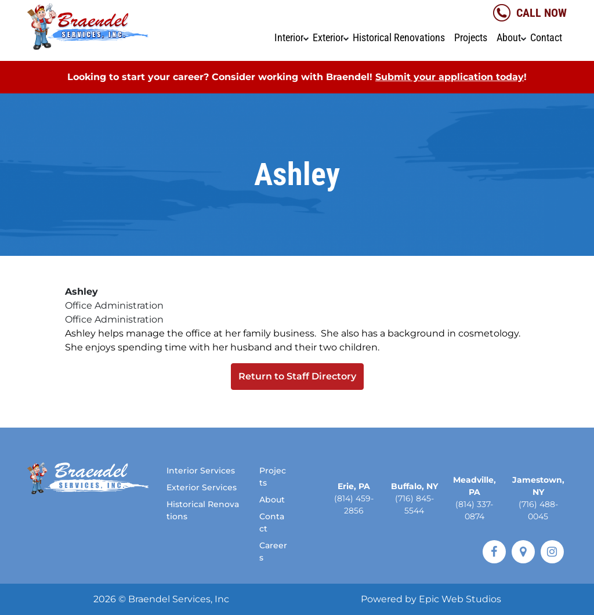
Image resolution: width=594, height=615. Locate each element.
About (509, 37)
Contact (546, 37)
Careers (273, 551)
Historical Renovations (399, 37)
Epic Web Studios (460, 599)
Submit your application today (449, 76)
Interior (288, 37)
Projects (470, 37)
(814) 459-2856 (354, 504)
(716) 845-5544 (414, 504)
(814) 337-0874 (474, 510)
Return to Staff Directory (297, 376)
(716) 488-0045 (538, 510)
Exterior (328, 37)
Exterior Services (201, 487)
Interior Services (200, 470)
